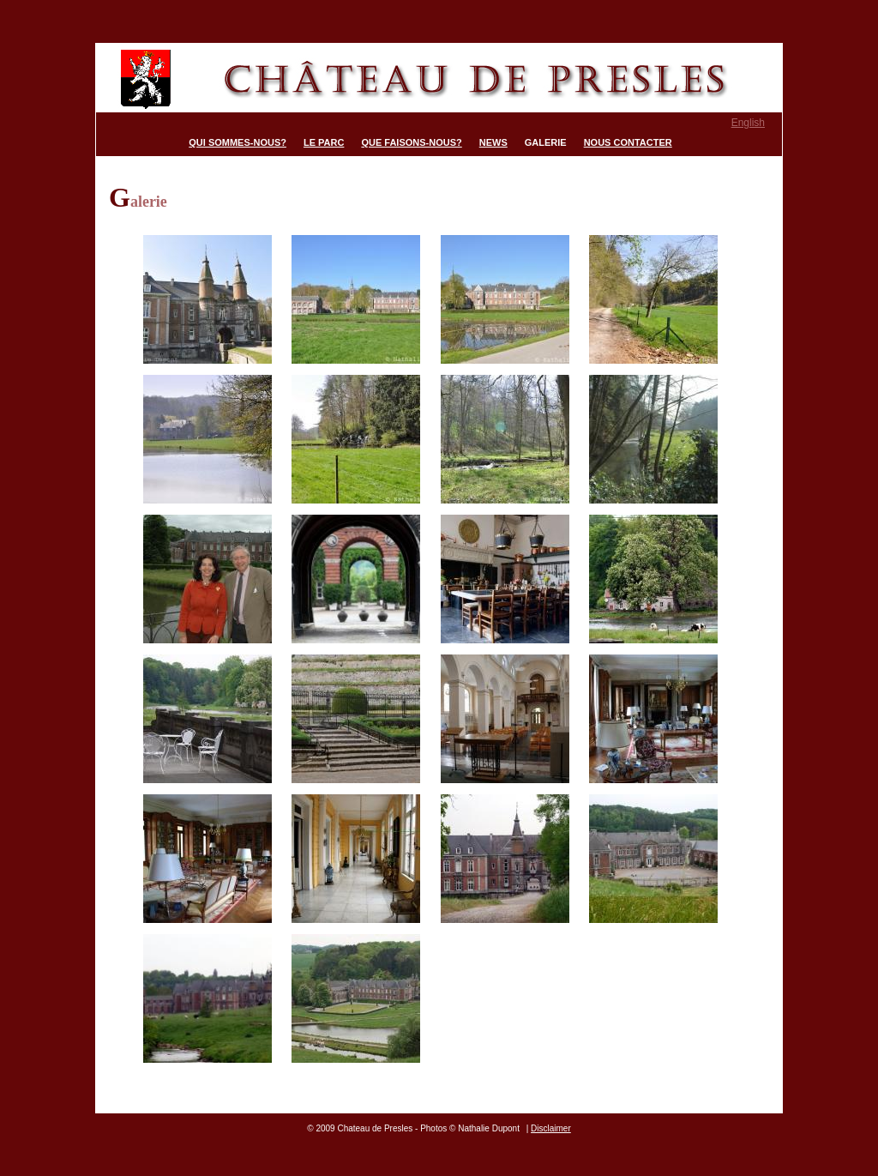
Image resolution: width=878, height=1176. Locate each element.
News (493, 142)
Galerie (546, 142)
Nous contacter (628, 142)
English (748, 123)
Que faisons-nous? (411, 142)
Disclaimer (551, 1128)
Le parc (324, 142)
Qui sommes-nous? (237, 142)
